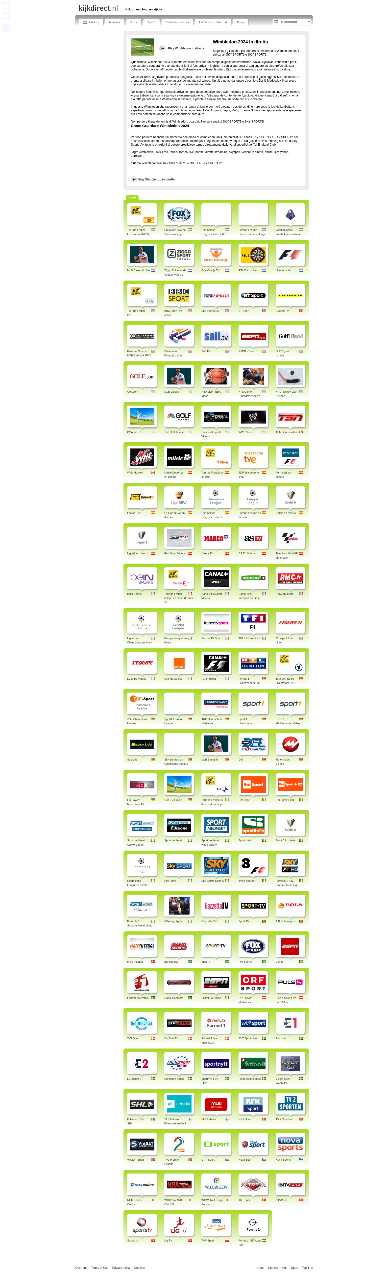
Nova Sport (245, 1159)
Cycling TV (282, 310)
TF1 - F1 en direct (249, 638)
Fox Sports (245, 961)
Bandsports (171, 961)
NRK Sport (245, 1119)
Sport (151, 22)
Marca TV (207, 553)
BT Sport (244, 310)
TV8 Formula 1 (248, 880)
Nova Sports (283, 1159)
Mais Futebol (135, 961)
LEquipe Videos (136, 678)
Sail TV (205, 351)
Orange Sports (173, 678)
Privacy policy (121, 1268)
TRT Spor (244, 1200)
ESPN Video (246, 351)
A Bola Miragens (285, 921)
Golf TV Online (173, 799)
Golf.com (132, 391)
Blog (240, 22)
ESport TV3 (134, 512)
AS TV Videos (247, 553)
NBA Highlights (173, 921)
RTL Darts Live (248, 270)
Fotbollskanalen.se (250, 1078)
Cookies (139, 1268)
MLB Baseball (209, 759)
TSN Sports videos (287, 432)
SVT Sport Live (248, 1038)
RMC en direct (284, 593)
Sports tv (132, 1240)
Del (241, 759)
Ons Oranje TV (210, 270)
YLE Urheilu (208, 1119)
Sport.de (132, 759)
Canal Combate (173, 997)
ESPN (279, 961)
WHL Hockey (135, 472)
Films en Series (177, 22)
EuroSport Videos (175, 553)
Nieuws (115, 22)
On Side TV (171, 1038)
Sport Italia (245, 840)
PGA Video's (134, 432)
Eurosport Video (174, 1078)
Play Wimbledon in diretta (156, 179)
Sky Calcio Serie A (212, 880)
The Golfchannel (174, 432)
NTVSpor (281, 1200)
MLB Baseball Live (138, 270)
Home (261, 1268)
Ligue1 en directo (137, 553)
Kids (133, 22)
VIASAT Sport (135, 1159)
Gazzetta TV (209, 921)
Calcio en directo (286, 512)
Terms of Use (100, 1268)
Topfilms (307, 1268)
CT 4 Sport (208, 1159)
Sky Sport (170, 880)
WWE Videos (247, 432)
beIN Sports (134, 593)
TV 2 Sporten (284, 1119)
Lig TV (168, 1240)
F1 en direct (208, 678)
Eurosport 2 (134, 1078)
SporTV (206, 961)
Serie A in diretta (285, 840)
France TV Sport (211, 638)
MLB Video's (171, 391)
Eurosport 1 (283, 1038)
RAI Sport (244, 799)
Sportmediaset (173, 840)
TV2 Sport (133, 1038)
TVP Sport (207, 1240)
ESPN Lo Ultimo (211, 997)
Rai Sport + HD (285, 799)
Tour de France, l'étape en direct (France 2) (179, 598)
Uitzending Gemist (213, 22)
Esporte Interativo (137, 997)
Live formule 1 (284, 270)
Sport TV (244, 921)
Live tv (91, 22)
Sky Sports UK (210, 310)
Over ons (81, 1268)
